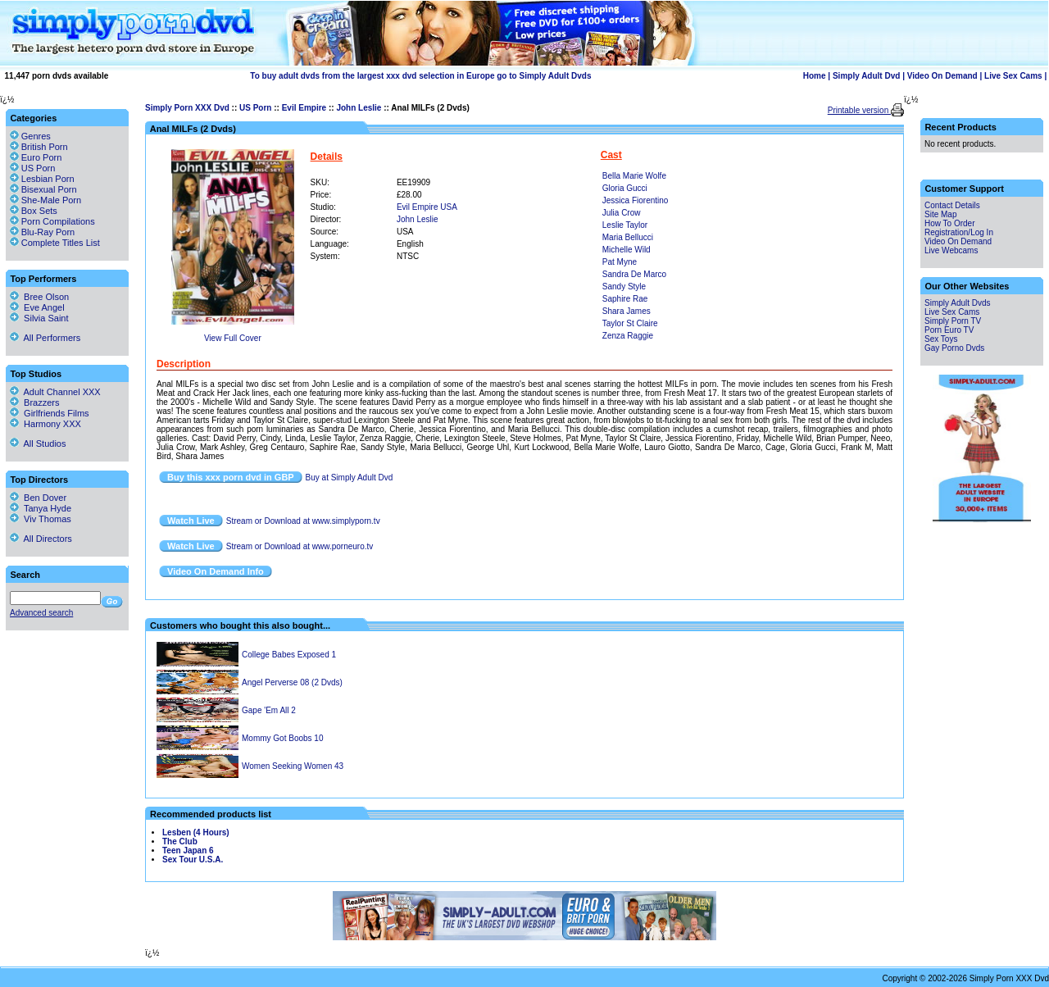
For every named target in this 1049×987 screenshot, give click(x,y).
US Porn (255, 107)
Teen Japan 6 (188, 850)
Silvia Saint (39, 318)
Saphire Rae (625, 298)
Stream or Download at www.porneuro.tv (300, 546)
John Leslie (358, 107)
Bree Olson (39, 297)
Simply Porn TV (952, 320)
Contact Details (952, 205)
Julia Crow (621, 212)
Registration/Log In (958, 232)
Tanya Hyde (40, 508)
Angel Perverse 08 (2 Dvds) (292, 682)
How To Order (949, 223)
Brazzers (35, 402)
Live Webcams (951, 250)
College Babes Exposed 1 (289, 654)
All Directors (41, 539)
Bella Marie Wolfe (634, 175)
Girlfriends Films (49, 413)
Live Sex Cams (1013, 75)
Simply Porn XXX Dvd (187, 107)
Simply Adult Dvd (866, 75)
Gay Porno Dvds (954, 347)
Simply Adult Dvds (957, 302)
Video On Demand (942, 75)
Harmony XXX (45, 424)
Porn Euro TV (949, 329)
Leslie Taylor (624, 225)
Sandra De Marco (634, 274)
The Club (180, 841)
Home (814, 75)
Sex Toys (940, 338)
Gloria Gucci (624, 188)
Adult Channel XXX (55, 392)
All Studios (38, 443)
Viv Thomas (40, 519)
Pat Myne (619, 261)
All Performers (45, 338)
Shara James (626, 311)
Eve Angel (37, 307)
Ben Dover (38, 498)
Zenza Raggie (627, 335)
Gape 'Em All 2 (269, 710)
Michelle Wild (626, 249)
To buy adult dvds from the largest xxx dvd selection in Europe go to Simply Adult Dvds (420, 75)
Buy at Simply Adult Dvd (349, 477)
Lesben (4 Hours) (195, 832)
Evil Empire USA (427, 207)
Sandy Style (624, 286)
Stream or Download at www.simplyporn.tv (303, 520)
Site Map (940, 214)
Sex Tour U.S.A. (192, 859)
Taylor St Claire (630, 323)
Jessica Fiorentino (635, 200)
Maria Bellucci (627, 237)
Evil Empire (304, 107)
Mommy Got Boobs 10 (282, 738)
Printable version (859, 110)
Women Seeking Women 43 (292, 766)
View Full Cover (232, 338)
